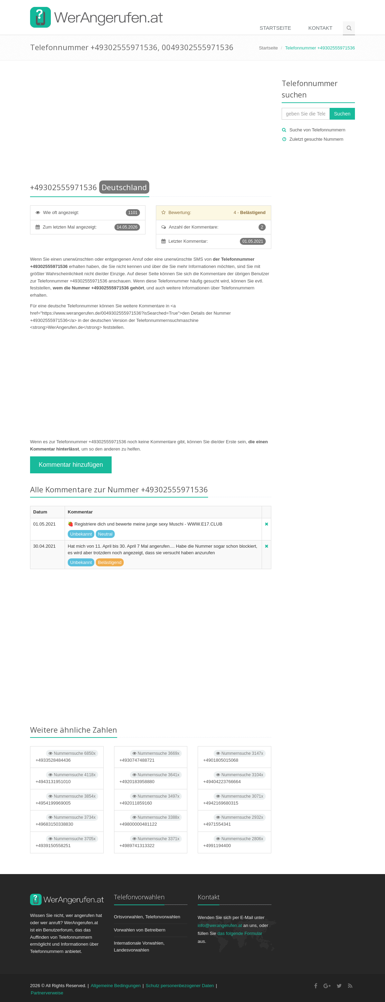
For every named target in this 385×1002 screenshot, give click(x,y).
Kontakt (320, 28)
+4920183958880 (151, 777)
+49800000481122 (151, 820)
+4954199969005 (67, 799)
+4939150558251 (67, 841)
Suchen (342, 114)
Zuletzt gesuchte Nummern (317, 139)
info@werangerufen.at (220, 925)
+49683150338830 (67, 820)
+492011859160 (151, 799)
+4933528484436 (67, 756)
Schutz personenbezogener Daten (180, 985)
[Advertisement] (150, 122)
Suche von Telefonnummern (318, 129)
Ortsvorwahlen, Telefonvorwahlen (147, 916)
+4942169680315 (234, 799)
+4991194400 (234, 841)
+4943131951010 (67, 777)
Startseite (275, 28)
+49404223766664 (234, 777)
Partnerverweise (47, 992)
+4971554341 (234, 820)
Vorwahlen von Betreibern (140, 930)
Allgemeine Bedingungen (116, 985)
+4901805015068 (234, 756)
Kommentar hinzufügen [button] (71, 464)
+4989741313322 (151, 841)
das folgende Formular (239, 933)
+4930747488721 (151, 756)
